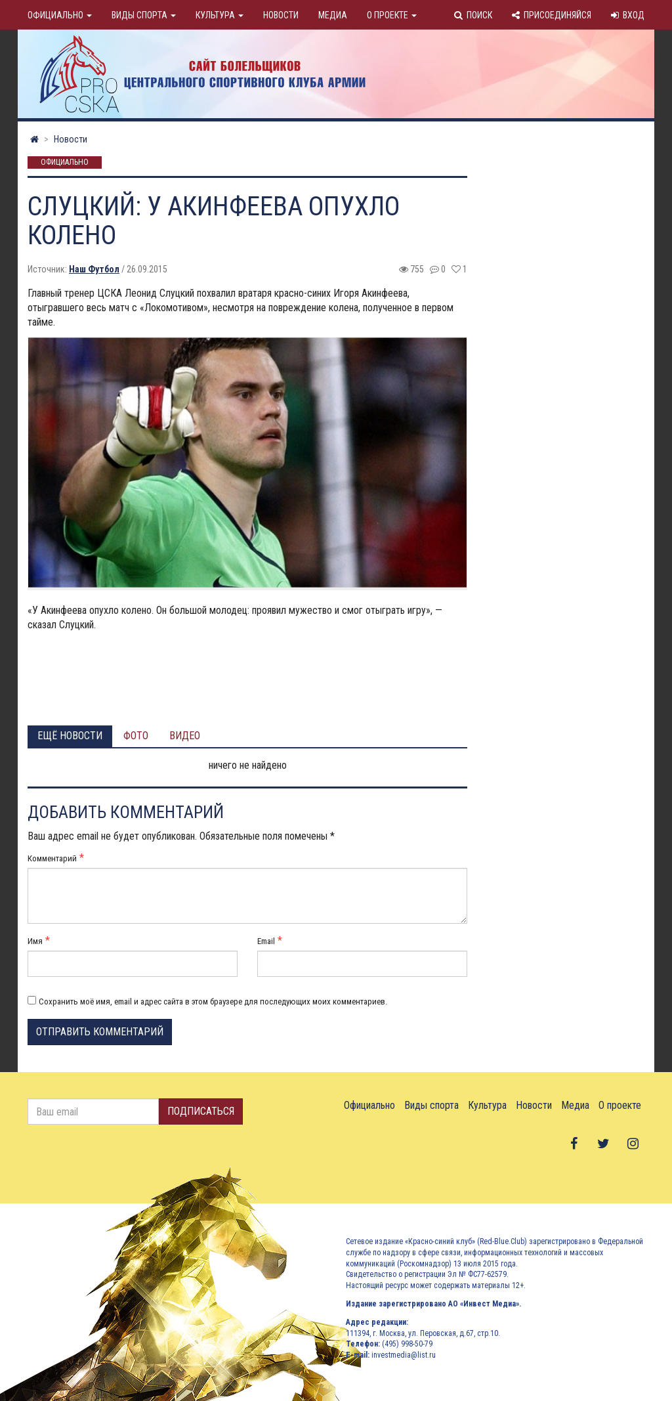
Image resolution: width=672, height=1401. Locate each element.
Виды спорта (144, 15)
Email (266, 941)
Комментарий (52, 858)
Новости (281, 15)
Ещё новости (69, 735)
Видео (184, 735)
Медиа (332, 15)
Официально (60, 15)
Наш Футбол (94, 269)
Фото (135, 735)
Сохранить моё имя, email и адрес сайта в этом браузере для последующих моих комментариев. (213, 1001)
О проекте (392, 15)
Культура (219, 15)
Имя (35, 941)
